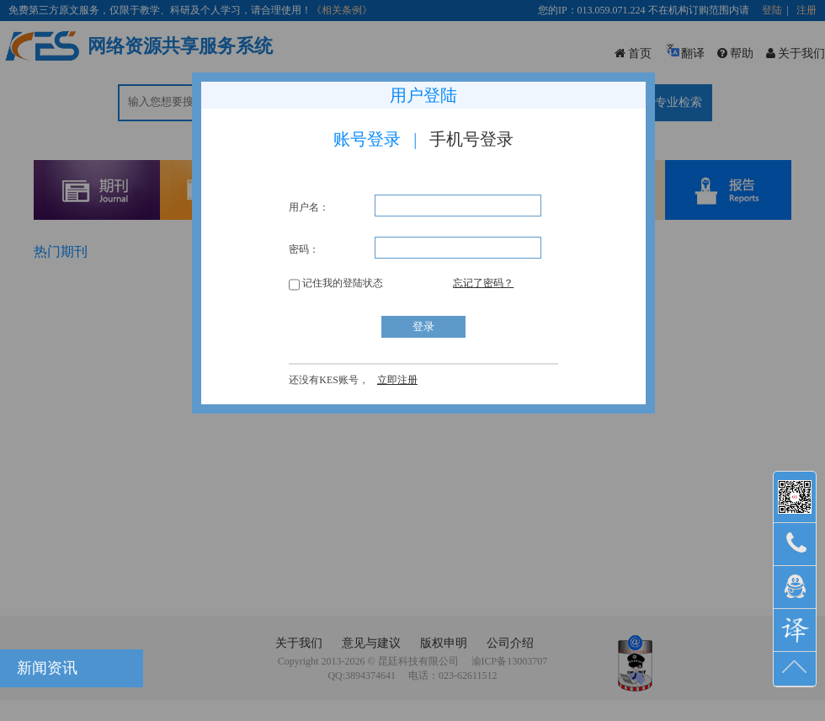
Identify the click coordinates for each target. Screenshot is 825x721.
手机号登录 (471, 139)
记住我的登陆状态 (336, 283)
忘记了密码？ (483, 283)
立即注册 (397, 380)
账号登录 (367, 139)
